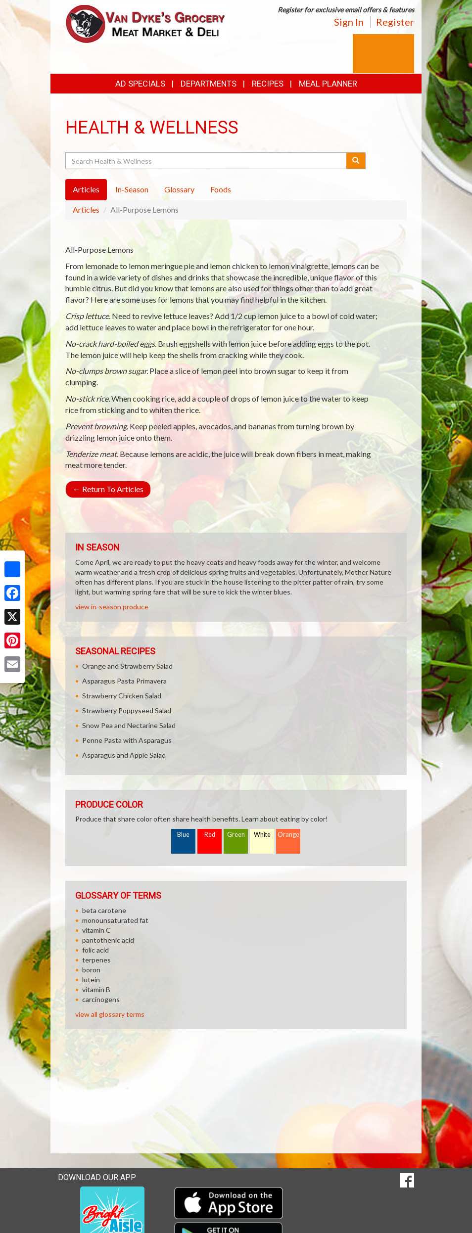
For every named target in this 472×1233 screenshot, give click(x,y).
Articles (86, 209)
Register (395, 22)
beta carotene (104, 910)
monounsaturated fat (115, 920)
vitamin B (96, 989)
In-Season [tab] (131, 189)
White (262, 834)
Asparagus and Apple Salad (124, 755)
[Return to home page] (147, 23)
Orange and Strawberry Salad (127, 666)
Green (236, 834)
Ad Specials (140, 84)
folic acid (95, 950)
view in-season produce (111, 606)
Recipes (267, 84)
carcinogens (101, 999)
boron (91, 969)
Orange (288, 834)
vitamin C (96, 930)
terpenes (96, 960)
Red (209, 834)
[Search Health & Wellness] (206, 160)
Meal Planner (328, 84)
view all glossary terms (109, 1014)
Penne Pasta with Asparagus (127, 740)
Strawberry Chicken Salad (121, 695)
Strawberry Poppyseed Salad (126, 710)
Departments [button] (208, 84)
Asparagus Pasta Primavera (124, 681)
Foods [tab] (220, 189)
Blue (183, 834)
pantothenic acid (108, 940)
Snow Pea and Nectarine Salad (129, 725)
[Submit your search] (356, 160)
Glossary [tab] (179, 189)
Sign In (349, 22)
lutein (91, 979)
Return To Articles (108, 489)
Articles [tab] (86, 189)
